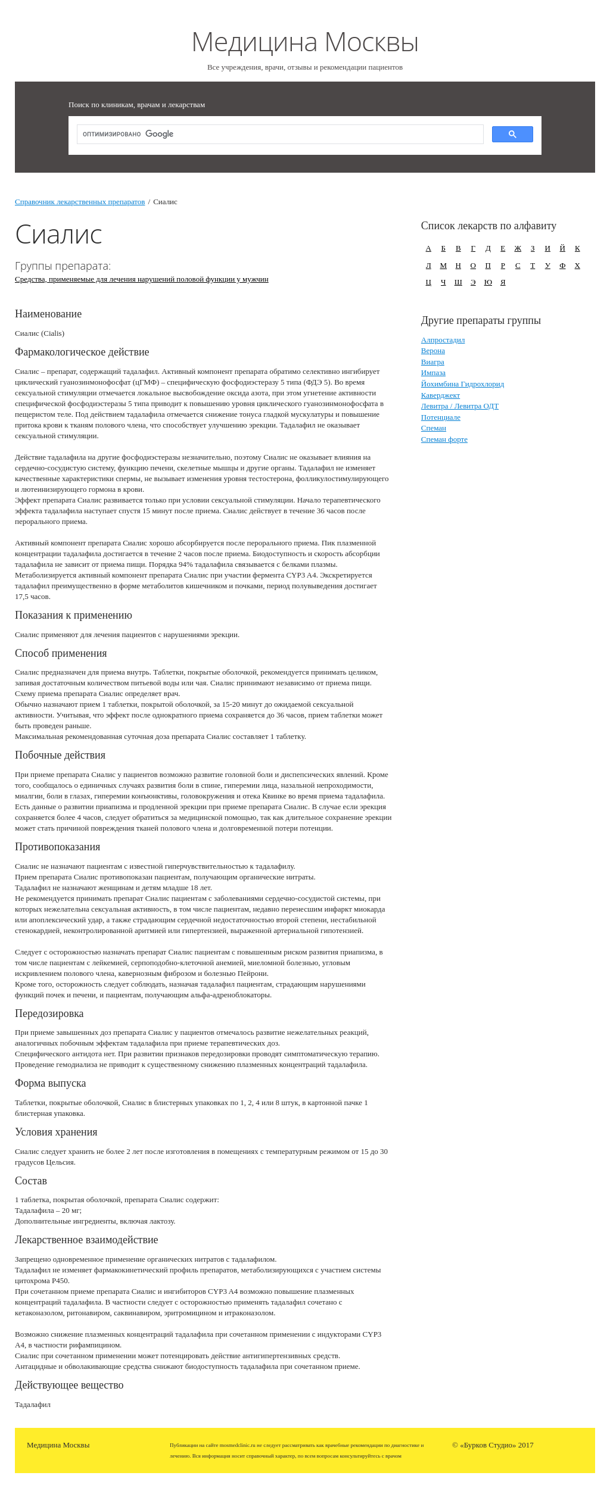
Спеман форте (444, 439)
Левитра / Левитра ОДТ (460, 405)
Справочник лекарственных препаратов (80, 201)
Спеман (433, 427)
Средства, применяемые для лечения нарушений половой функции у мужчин (142, 278)
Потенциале (440, 417)
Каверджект (440, 395)
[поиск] (279, 135)
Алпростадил (443, 339)
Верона (433, 350)
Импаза (433, 372)
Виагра (432, 361)
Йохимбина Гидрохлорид (463, 383)
